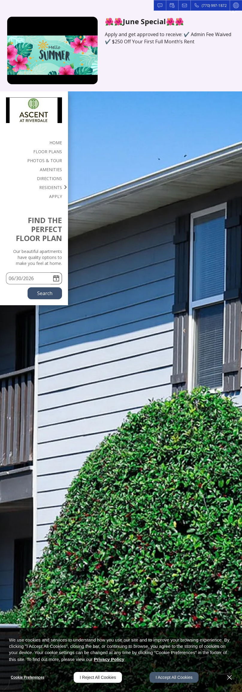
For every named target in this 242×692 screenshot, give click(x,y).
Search (44, 293)
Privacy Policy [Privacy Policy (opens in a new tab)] (109, 659)
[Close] (229, 677)
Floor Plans (47, 151)
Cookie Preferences (27, 677)
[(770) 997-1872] (210, 5)
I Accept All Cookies (173, 677)
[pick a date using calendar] (56, 278)
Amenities (51, 169)
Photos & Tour (44, 160)
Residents (50, 187)
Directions (49, 178)
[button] (160, 5)
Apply (55, 196)
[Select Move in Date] (28, 278)
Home (55, 142)
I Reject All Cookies (98, 677)
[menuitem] (34, 142)
